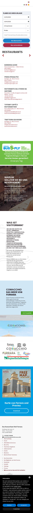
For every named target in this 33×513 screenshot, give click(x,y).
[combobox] (16, 26)
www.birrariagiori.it (9, 71)
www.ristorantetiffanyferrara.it (12, 113)
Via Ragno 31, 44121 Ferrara (16, 120)
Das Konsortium (8, 458)
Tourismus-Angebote (9, 447)
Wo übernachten (16, 41)
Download (16, 411)
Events (6, 451)
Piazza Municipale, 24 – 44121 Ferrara (14, 108)
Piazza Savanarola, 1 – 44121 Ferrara (16, 66)
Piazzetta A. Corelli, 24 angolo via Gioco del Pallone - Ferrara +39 (16, 92)
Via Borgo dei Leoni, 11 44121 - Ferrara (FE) (8, 430)
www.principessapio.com (11, 83)
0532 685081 (7, 110)
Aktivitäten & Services (10, 443)
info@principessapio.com (11, 82)
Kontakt (6, 464)
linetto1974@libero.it (9, 70)
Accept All (24, 505)
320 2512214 (10, 96)
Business (6, 453)
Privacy (6, 468)
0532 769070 (7, 123)
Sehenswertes (8, 449)
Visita (27, 313)
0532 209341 (7, 68)
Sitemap (6, 466)
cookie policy (17, 486)
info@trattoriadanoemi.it (10, 124)
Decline (9, 505)
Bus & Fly (6, 445)
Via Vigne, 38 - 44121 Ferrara (16, 78)
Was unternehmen (16, 45)
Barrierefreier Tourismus (10, 455)
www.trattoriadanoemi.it (10, 126)
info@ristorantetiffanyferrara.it (12, 112)
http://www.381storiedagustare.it (13, 99)
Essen (5, 441)
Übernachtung (7, 439)
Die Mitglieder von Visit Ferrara (12, 460)
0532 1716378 (7, 80)
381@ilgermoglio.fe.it (10, 97)
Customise (16, 509)
